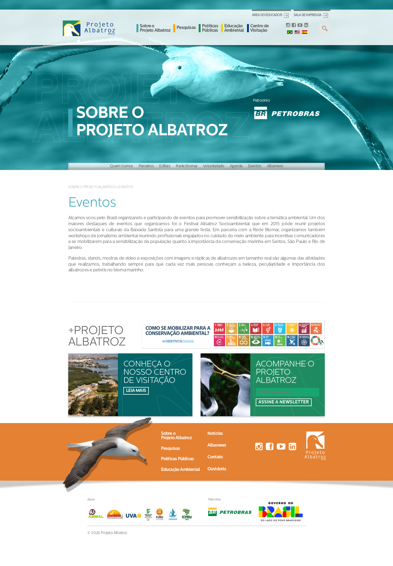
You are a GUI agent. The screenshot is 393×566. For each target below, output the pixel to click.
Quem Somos (121, 166)
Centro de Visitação (259, 28)
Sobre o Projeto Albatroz (155, 28)
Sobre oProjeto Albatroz (176, 436)
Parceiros (146, 166)
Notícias (215, 434)
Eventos (254, 166)
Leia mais (136, 391)
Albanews (275, 166)
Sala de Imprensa (307, 15)
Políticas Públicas (210, 28)
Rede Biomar (186, 166)
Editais (164, 166)
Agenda (236, 166)
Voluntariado (213, 166)
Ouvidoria (216, 469)
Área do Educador (267, 15)
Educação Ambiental (234, 28)
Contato (215, 457)
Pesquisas (186, 28)
